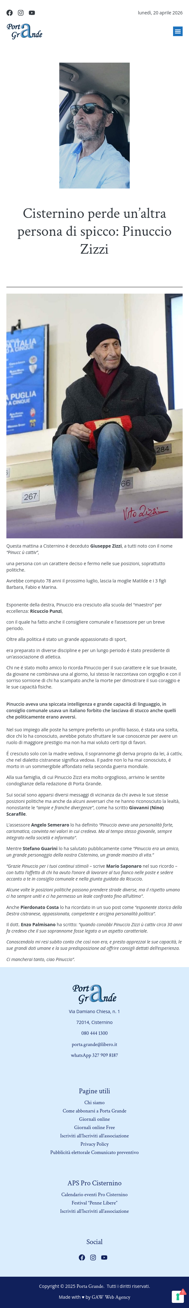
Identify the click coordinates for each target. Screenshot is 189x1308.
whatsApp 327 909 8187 (94, 1055)
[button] (178, 31)
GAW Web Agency (111, 1297)
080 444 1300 (94, 1033)
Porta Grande (89, 1286)
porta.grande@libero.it (94, 1044)
